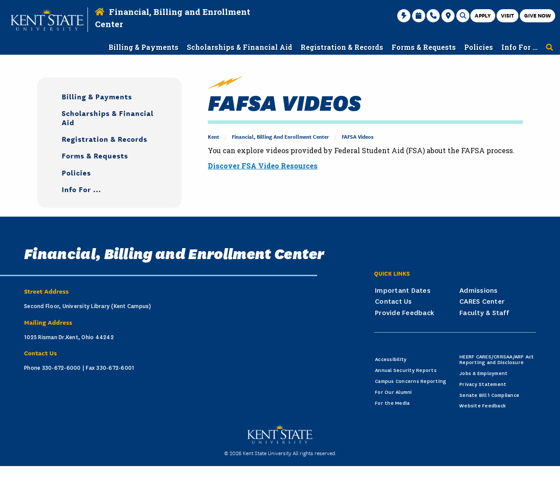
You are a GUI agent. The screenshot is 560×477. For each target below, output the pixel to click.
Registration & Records (104, 138)
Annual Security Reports (406, 370)
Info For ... (81, 188)
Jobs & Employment (483, 373)
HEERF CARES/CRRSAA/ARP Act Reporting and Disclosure (496, 360)
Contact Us (393, 301)
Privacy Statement (482, 384)
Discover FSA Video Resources (263, 165)
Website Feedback (482, 406)
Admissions (478, 290)
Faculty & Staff (484, 313)
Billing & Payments (97, 96)
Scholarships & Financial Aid (108, 117)
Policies (76, 172)
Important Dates (402, 290)
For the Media (392, 403)
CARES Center (481, 301)
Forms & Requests (95, 155)
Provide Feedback (404, 313)
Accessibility (390, 359)
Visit (507, 15)
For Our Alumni (393, 392)
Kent (213, 136)
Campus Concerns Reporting (410, 381)
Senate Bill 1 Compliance (489, 395)
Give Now (537, 15)
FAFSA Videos (358, 136)
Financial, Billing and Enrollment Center (280, 136)
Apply (483, 15)
